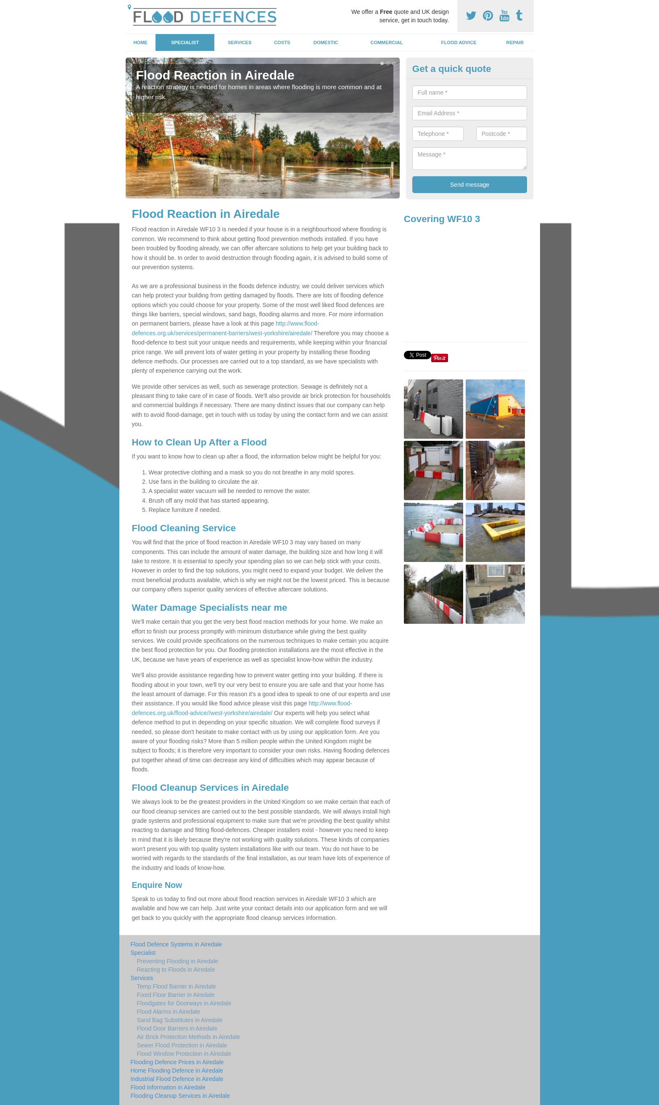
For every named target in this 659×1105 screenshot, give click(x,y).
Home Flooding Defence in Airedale (177, 1070)
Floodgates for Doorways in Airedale (184, 1003)
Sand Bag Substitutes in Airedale (180, 1020)
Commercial (387, 42)
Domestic (326, 42)
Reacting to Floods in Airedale (176, 969)
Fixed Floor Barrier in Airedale (176, 994)
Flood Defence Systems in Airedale (176, 944)
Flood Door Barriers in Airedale (177, 1028)
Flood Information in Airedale (168, 1087)
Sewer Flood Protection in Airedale (182, 1045)
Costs (282, 42)
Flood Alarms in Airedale (168, 1011)
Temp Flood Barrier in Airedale (176, 986)
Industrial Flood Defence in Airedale (177, 1079)
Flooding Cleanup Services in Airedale (180, 1095)
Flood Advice (459, 42)
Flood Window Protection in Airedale (184, 1053)
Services (239, 42)
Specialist (185, 42)
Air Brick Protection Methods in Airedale (188, 1036)
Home (140, 42)
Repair (515, 42)
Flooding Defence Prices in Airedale (177, 1062)
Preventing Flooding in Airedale (178, 961)
